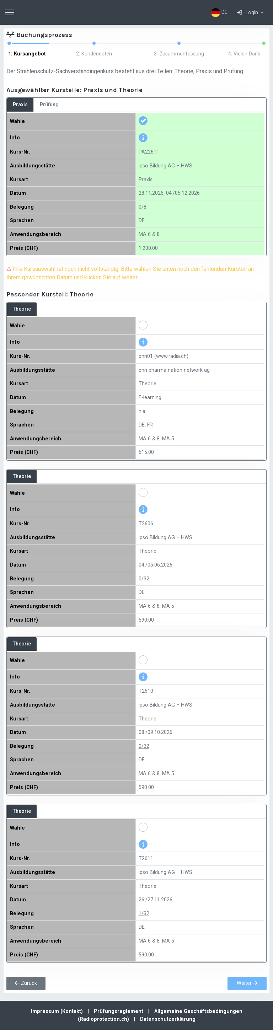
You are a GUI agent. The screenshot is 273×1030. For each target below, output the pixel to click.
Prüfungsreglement (119, 1011)
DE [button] (219, 12)
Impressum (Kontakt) (57, 1011)
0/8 (142, 207)
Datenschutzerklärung (168, 1019)
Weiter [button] (247, 983)
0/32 (144, 579)
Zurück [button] (26, 983)
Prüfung (49, 105)
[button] (251, 12)
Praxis (20, 105)
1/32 (144, 914)
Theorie (22, 309)
